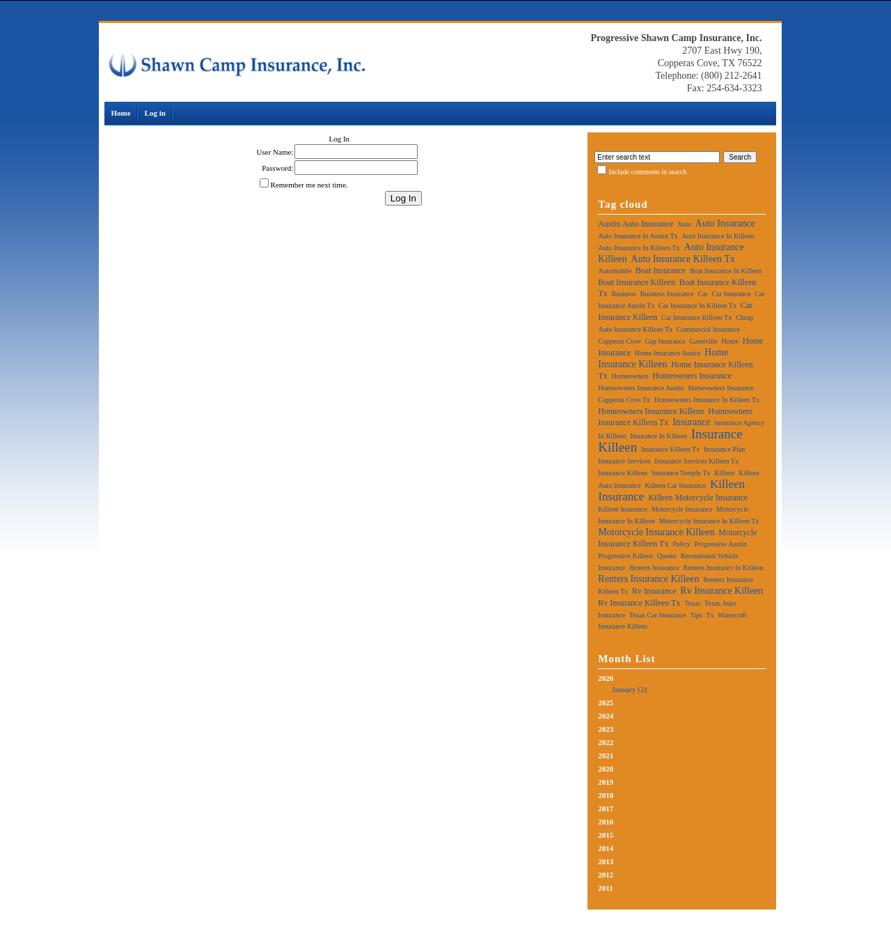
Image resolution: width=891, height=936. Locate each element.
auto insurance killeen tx (682, 259)
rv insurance (654, 591)
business (623, 294)
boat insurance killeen (636, 282)
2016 (605, 822)
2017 (605, 808)
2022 (605, 742)
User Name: (275, 152)
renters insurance (654, 567)
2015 (605, 835)
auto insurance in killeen (717, 236)
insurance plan (724, 449)
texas (692, 603)
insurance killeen (622, 473)
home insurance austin (667, 353)
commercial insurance (708, 329)
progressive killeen (625, 556)
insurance (691, 422)
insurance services (624, 461)
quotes (667, 556)
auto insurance (725, 223)
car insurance (731, 294)
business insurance (667, 294)
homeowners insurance (692, 376)
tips (696, 615)
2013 (605, 861)
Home (121, 113)
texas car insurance (657, 615)
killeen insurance (622, 509)
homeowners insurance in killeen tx (706, 400)
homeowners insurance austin (641, 388)
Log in (155, 113)
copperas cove (619, 341)
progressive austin (720, 544)
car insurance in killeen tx (697, 305)
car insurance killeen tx (696, 317)
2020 (605, 769)
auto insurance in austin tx (637, 236)
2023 (605, 729)
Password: (277, 168)
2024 (605, 716)
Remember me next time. (309, 185)
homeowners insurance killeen (651, 411)
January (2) (629, 689)
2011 (605, 888)
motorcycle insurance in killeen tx (709, 521)
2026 (681, 684)
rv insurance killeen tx (639, 603)
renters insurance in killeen (724, 567)
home (730, 341)
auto (684, 224)
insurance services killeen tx (696, 461)
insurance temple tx (681, 473)
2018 (605, 795)
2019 (605, 782)
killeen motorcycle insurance (698, 497)
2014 (605, 848)
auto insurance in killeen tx (639, 248)
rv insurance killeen (721, 590)
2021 (605, 755)
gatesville (703, 341)
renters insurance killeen (648, 579)
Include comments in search (647, 172)
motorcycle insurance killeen (656, 532)
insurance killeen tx (670, 449)
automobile (614, 271)
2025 (605, 702)
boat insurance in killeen (726, 271)
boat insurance (661, 270)
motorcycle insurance (682, 509)
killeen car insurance (675, 485)
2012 (605, 874)
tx (709, 615)
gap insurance (665, 341)
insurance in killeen (658, 436)
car (702, 294)
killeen (724, 473)
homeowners (629, 376)
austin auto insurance (635, 224)
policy (681, 544)
